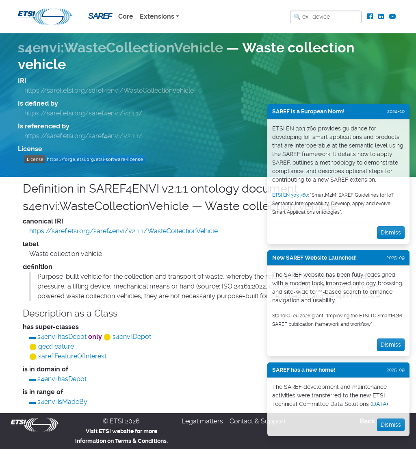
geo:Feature (56, 346)
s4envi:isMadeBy (62, 402)
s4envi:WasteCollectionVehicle (120, 48)
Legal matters (202, 421)
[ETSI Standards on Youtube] (392, 17)
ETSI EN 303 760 (290, 195)
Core (125, 16)
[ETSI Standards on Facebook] (370, 17)
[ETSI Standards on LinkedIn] (380, 17)
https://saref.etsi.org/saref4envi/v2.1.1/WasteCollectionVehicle (123, 231)
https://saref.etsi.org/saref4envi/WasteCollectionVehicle (109, 90)
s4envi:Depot (132, 337)
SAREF (100, 15)
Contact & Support (258, 421)
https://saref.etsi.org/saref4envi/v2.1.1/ (83, 113)
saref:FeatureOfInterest (72, 356)
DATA (379, 404)
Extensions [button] (157, 16)
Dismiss (391, 232)
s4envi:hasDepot (62, 337)
